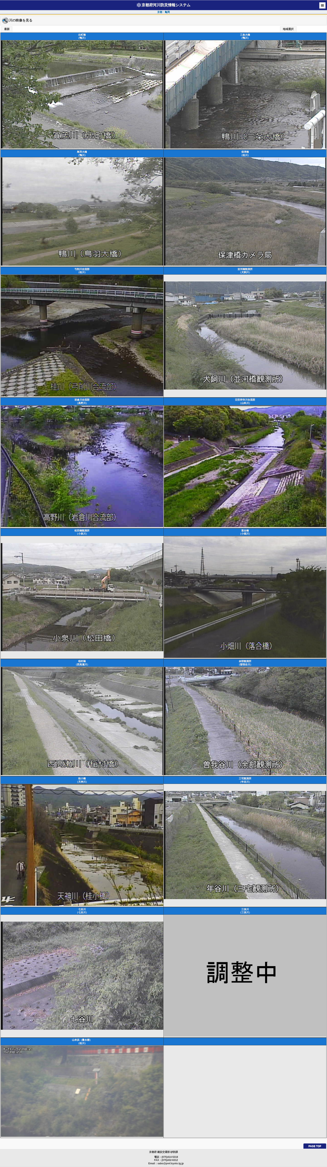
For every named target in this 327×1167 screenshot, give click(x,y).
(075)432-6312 (169, 1160)
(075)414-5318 (170, 1157)
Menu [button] (322, 5)
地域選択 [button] (288, 29)
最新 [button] (7, 29)
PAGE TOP (314, 1146)
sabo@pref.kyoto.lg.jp (170, 1163)
